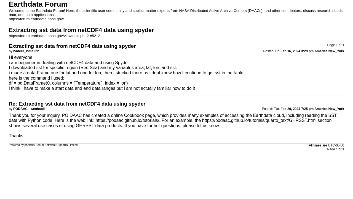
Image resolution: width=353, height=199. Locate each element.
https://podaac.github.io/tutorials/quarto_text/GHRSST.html (259, 120)
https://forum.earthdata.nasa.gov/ (36, 19)
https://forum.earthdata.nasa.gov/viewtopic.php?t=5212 (54, 36)
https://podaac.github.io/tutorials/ (127, 120)
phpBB (29, 144)
